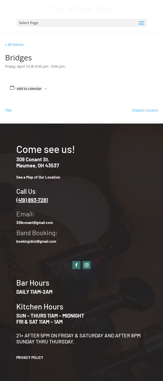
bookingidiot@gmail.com (36, 241)
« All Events (14, 44)
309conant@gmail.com (34, 222)
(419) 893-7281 (32, 200)
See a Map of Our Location (38, 177)
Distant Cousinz (145, 110)
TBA (8, 110)
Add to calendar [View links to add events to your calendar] (29, 88)
